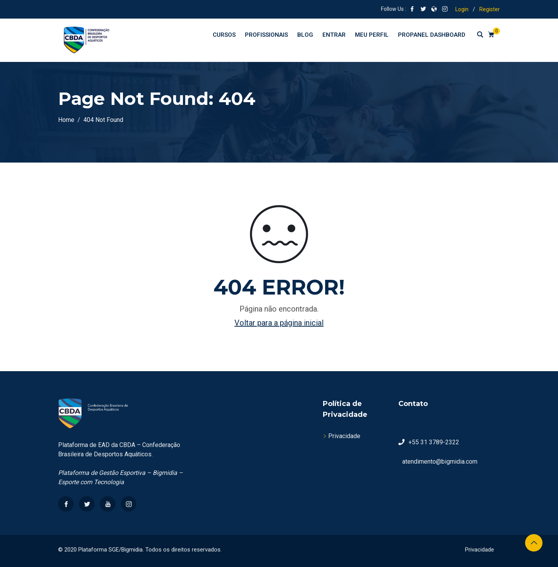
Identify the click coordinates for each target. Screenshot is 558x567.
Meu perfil (372, 34)
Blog (305, 34)
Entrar (334, 34)
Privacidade (344, 436)
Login (461, 9)
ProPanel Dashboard (431, 34)
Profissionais (266, 34)
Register (489, 9)
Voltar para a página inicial (279, 322)
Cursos (224, 34)
